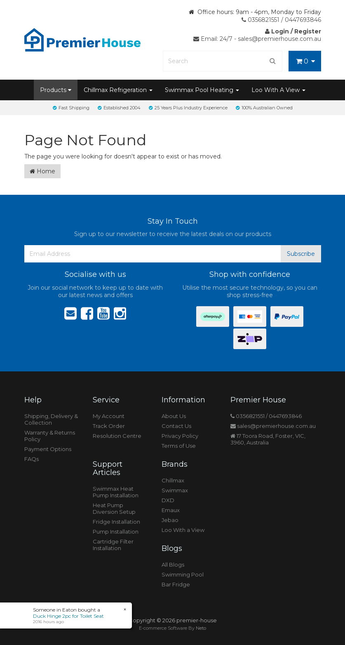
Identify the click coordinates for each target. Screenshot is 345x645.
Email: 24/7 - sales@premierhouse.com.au (257, 39)
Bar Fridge (176, 584)
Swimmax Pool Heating (202, 90)
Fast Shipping (71, 108)
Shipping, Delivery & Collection (51, 419)
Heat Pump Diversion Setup (114, 508)
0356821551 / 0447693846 (281, 20)
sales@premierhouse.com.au (273, 426)
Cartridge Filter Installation (113, 544)
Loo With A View (278, 90)
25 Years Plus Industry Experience (188, 108)
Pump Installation (115, 531)
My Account (108, 416)
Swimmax (175, 490)
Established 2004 (119, 108)
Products (55, 90)
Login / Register (293, 31)
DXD (168, 500)
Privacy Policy (180, 435)
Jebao (170, 520)
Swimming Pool (183, 574)
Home (42, 171)
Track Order (109, 426)
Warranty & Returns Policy (49, 435)
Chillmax (173, 480)
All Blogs (173, 564)
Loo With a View (183, 530)
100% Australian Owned (264, 108)
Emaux (171, 510)
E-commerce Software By (172, 628)
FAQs (31, 459)
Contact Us (176, 426)
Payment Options (47, 449)
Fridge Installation (116, 521)
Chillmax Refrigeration (118, 90)
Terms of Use (179, 445)
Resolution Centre (117, 435)
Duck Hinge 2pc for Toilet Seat (68, 616)
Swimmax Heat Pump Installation (115, 492)
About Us (174, 416)
